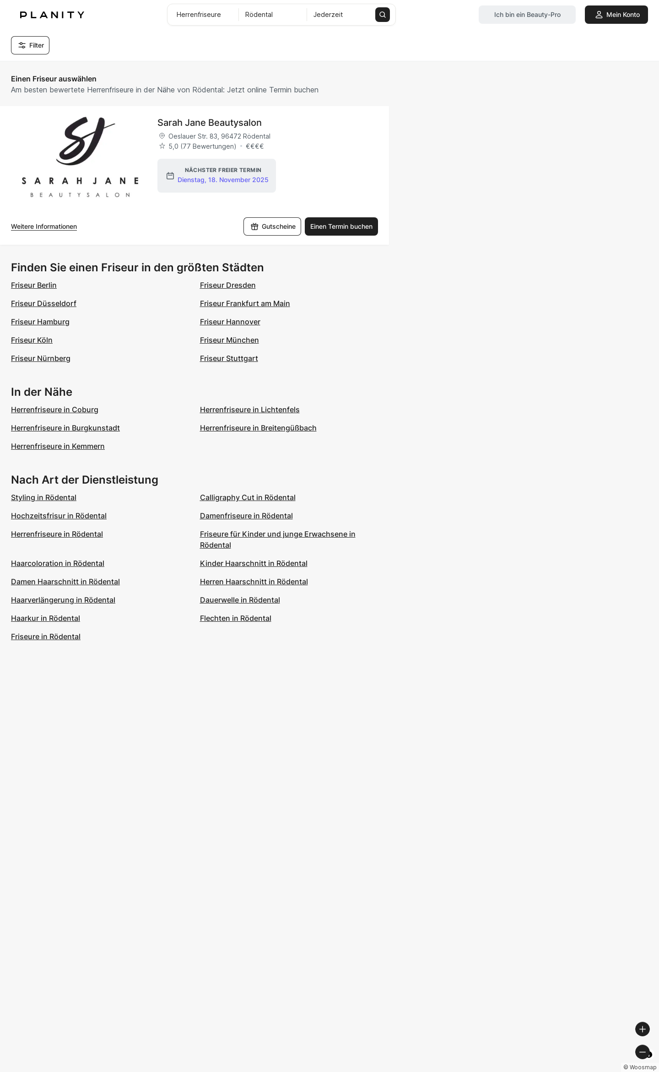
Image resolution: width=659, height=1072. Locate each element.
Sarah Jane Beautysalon (209, 122)
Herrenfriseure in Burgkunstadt (65, 427)
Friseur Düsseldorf (43, 303)
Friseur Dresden (228, 285)
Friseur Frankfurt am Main (245, 303)
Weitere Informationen (44, 226)
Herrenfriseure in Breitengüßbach (258, 427)
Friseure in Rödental (46, 636)
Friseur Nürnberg (40, 358)
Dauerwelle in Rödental (240, 599)
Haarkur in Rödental (45, 618)
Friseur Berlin (34, 285)
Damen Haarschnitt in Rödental (65, 581)
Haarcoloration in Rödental (57, 563)
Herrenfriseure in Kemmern (58, 446)
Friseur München (229, 340)
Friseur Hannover (230, 321)
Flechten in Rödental (235, 618)
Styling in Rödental (43, 497)
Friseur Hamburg (40, 321)
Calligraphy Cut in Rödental (248, 497)
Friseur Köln (32, 340)
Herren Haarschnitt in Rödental (254, 581)
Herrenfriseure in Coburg (54, 409)
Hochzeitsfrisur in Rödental (59, 515)
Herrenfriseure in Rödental (57, 534)
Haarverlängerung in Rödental (63, 599)
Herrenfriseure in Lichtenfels (250, 409)
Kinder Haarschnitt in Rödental (254, 563)
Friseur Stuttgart (229, 358)
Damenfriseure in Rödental (246, 515)
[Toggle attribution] (648, 1063)
